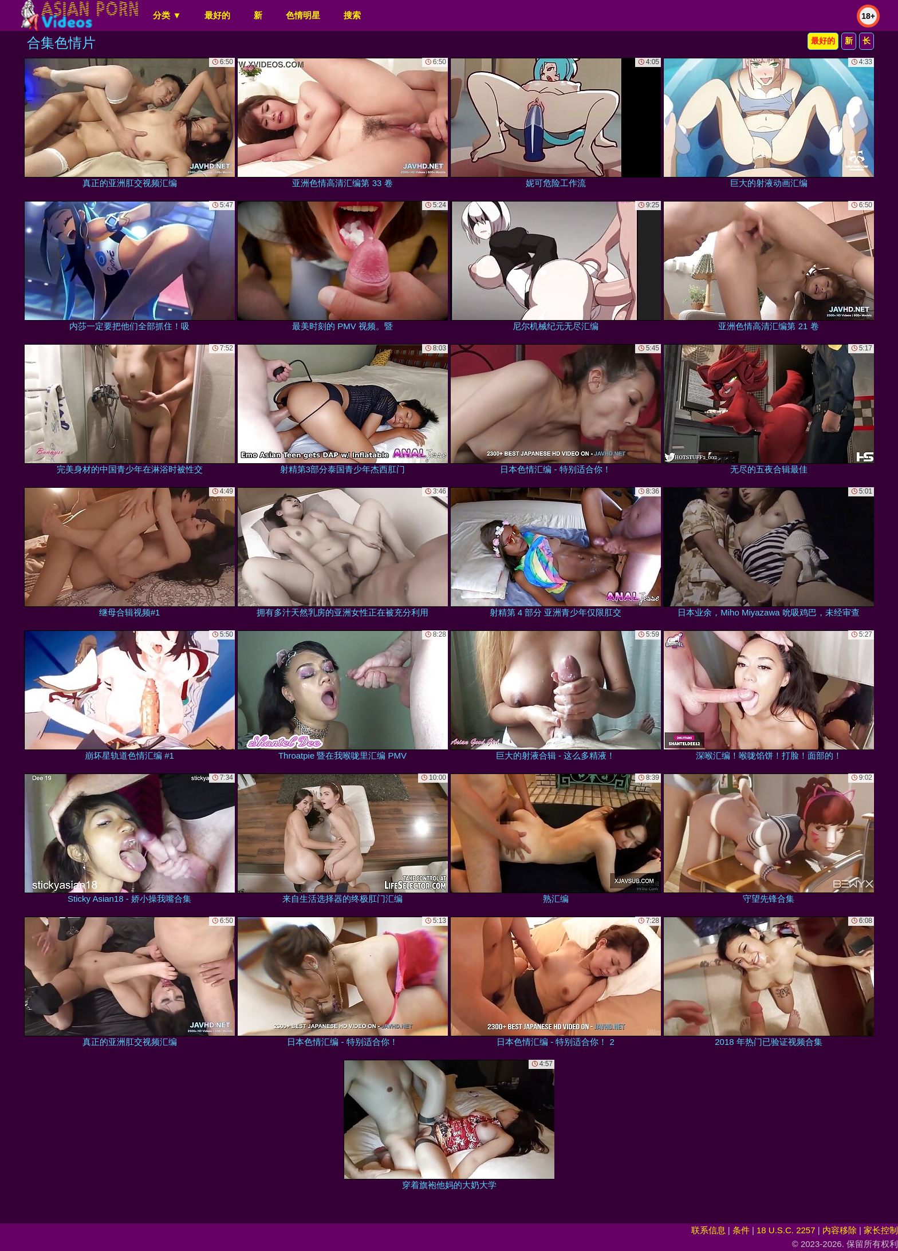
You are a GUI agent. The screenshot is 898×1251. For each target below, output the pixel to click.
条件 (741, 1230)
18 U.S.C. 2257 (786, 1230)
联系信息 (708, 1230)
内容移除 (839, 1230)
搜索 (352, 15)
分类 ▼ (167, 15)
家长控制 (881, 1230)
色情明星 (303, 15)
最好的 (217, 15)
